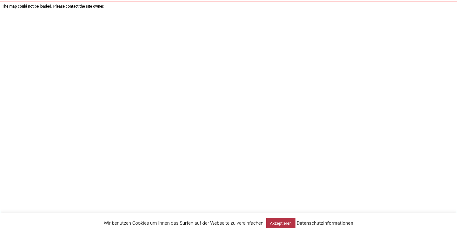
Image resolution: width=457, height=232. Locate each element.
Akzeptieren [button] (281, 223)
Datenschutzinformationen (324, 223)
